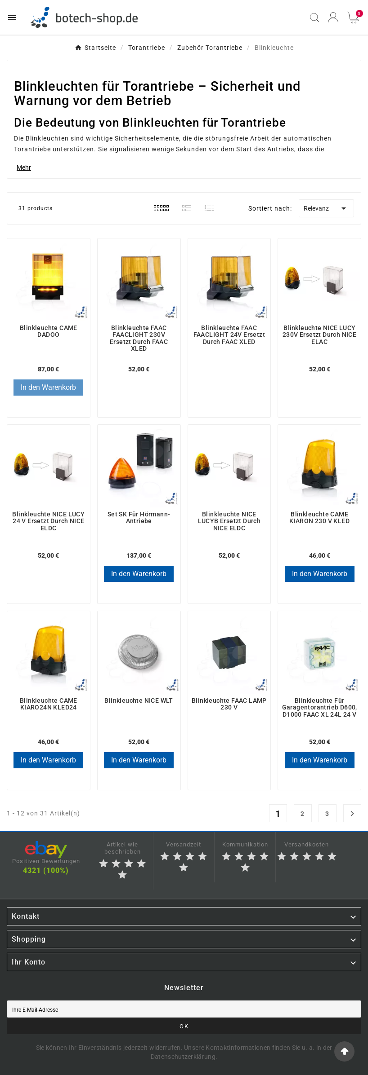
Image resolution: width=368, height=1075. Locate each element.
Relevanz (326, 208)
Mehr (24, 167)
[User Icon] (333, 17)
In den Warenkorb (48, 387)
